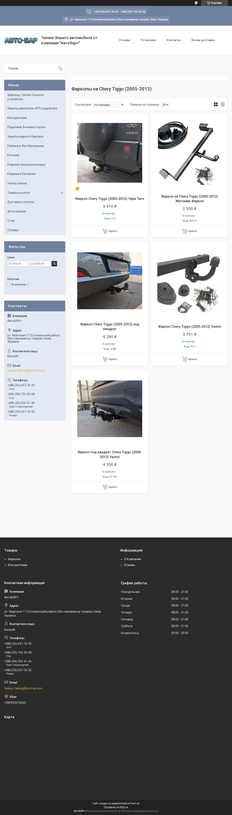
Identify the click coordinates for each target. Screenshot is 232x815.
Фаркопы (14, 559)
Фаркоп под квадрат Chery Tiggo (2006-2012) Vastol (109, 454)
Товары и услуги (18, 192)
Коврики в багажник (21, 174)
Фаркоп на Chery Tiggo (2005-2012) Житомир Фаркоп (189, 198)
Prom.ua (134, 803)
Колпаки (13, 155)
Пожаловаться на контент (102, 811)
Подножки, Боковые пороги (26, 127)
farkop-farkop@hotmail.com (26, 370)
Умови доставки (203, 40)
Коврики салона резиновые (26, 164)
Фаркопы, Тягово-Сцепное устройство (25, 97)
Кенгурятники (17, 117)
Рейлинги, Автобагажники (25, 146)
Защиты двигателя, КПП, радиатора (32, 108)
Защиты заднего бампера (25, 136)
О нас (11, 220)
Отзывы (124, 40)
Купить (113, 231)
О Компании (132, 559)
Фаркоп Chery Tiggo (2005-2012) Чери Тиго (109, 199)
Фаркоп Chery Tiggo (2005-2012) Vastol (189, 327)
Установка (148, 40)
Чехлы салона (17, 183)
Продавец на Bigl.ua (116, 807)
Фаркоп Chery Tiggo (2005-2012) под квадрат (109, 326)
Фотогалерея (16, 211)
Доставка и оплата (20, 202)
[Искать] (60, 68)
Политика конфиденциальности (139, 811)
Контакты (174, 40)
